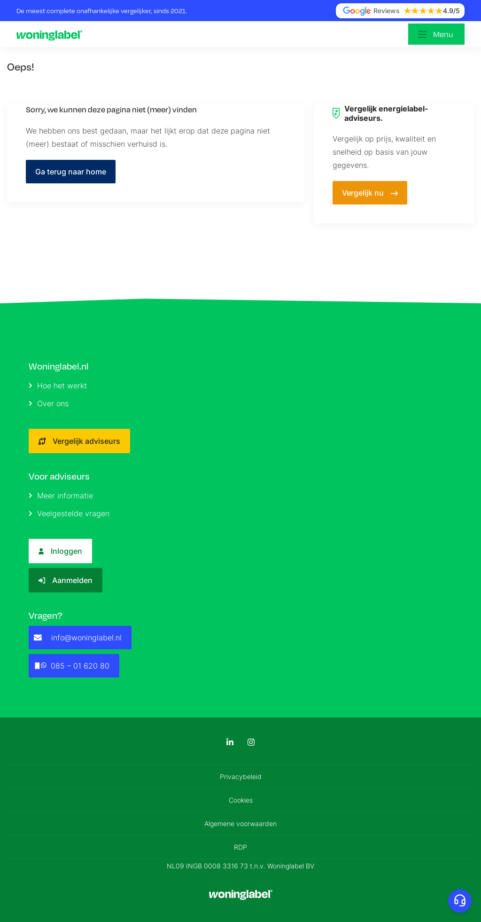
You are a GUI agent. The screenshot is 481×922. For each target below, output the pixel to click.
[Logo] (51, 34)
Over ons (49, 403)
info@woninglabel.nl (78, 637)
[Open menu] (436, 34)
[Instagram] (251, 742)
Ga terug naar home (70, 171)
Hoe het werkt (58, 385)
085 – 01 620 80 (71, 665)
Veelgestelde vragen (69, 513)
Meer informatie (61, 495)
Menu (443, 34)
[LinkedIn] (230, 742)
